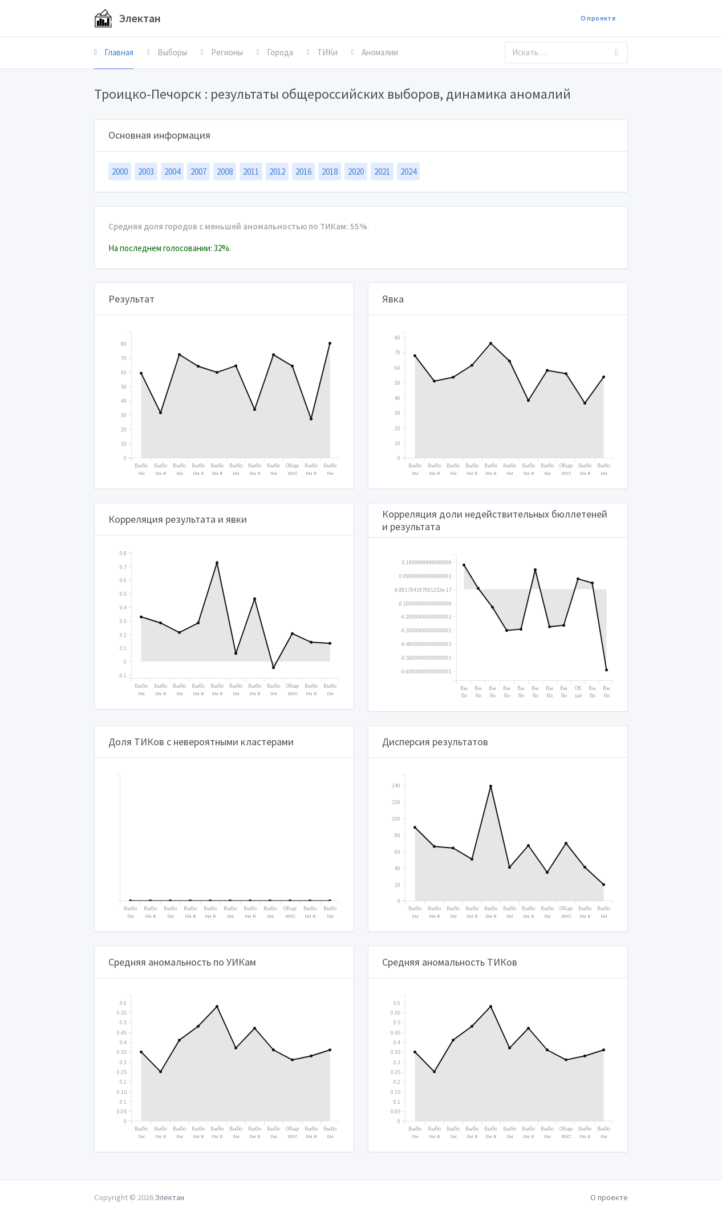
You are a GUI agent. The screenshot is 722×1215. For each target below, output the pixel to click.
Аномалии (374, 52)
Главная (113, 52)
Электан (127, 18)
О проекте (598, 18)
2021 (382, 171)
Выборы (167, 52)
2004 (172, 171)
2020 (356, 171)
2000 (120, 171)
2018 (330, 171)
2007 (198, 171)
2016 (303, 171)
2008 (225, 171)
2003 (146, 171)
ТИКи (322, 52)
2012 (277, 171)
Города (275, 52)
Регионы (222, 52)
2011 (251, 171)
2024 (408, 171)
